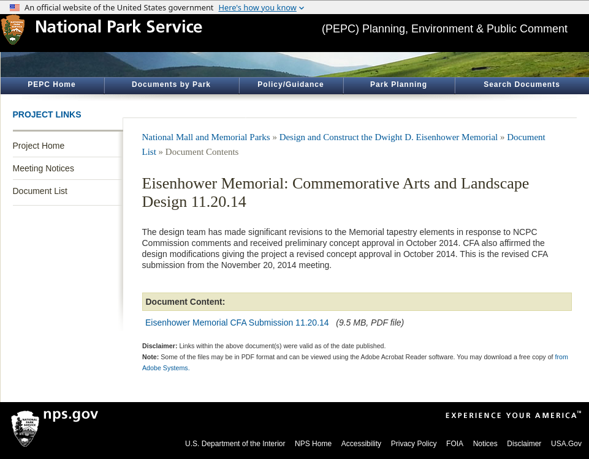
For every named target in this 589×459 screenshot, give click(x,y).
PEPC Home (51, 84)
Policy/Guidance (290, 84)
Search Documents (522, 84)
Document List (40, 191)
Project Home (39, 146)
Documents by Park (171, 84)
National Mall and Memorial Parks (206, 137)
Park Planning (398, 84)
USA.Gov (566, 443)
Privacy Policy (414, 443)
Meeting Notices (43, 168)
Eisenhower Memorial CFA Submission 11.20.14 (237, 322)
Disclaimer (524, 443)
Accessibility (361, 443)
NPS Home (313, 443)
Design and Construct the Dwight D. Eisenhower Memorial (388, 137)
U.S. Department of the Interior (235, 443)
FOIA (454, 443)
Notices (485, 443)
